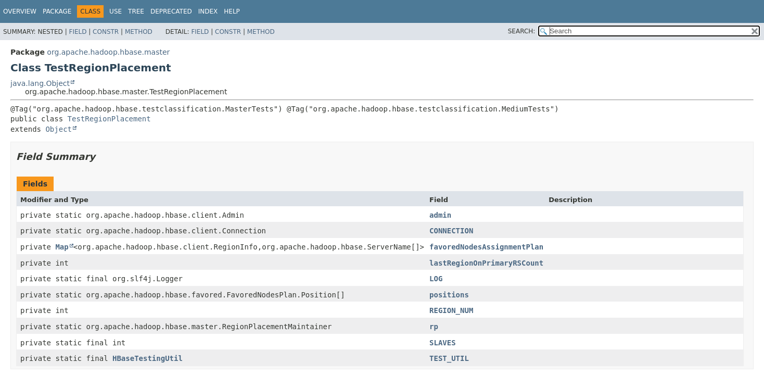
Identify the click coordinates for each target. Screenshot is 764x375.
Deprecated (171, 11)
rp (433, 326)
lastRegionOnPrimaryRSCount (486, 263)
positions (449, 295)
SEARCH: (522, 31)
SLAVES (442, 343)
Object (58, 129)
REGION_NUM (451, 310)
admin (440, 215)
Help (232, 11)
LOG (435, 278)
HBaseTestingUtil (147, 358)
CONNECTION (451, 231)
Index (208, 11)
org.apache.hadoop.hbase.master (108, 52)
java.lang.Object (40, 83)
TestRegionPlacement (109, 119)
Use (115, 11)
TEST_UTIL (449, 358)
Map (61, 247)
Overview (19, 11)
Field (77, 31)
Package (57, 11)
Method (138, 31)
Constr (106, 31)
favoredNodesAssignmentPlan (486, 247)
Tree (136, 11)
